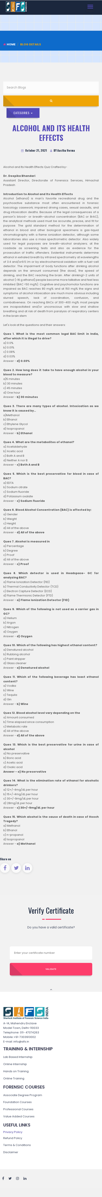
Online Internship (15, 1064)
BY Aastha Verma (62, 150)
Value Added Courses (19, 1116)
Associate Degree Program (22, 1095)
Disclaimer (10, 1152)
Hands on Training (16, 1071)
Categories (23, 112)
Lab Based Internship (18, 1057)
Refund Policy (12, 1138)
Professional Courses (18, 1109)
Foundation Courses (17, 1102)
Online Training (13, 1078)
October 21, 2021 (34, 150)
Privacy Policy (12, 1132)
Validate (51, 969)
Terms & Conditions (17, 1145)
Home (9, 44)
